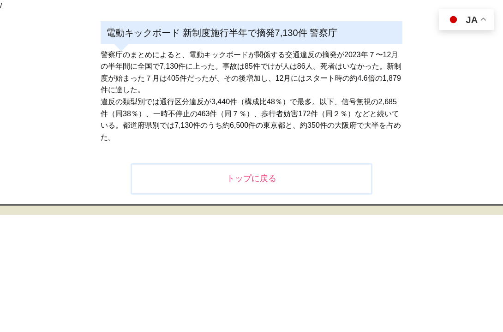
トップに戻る (251, 178)
